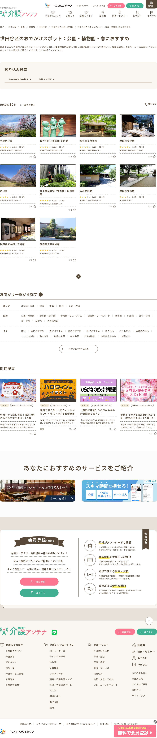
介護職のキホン (13, 650)
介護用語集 (137, 678)
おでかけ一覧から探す (19, 294)
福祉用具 (98, 673)
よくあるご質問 (99, 6)
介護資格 (10, 679)
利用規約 (104, 724)
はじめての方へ (82, 6)
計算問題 (54, 667)
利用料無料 (89, 336)
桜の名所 (109, 330)
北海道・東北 (27, 305)
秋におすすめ (74, 330)
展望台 (38, 321)
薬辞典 (138, 645)
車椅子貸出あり (108, 336)
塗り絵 (53, 662)
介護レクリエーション (59, 644)
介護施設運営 (12, 684)
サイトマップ (138, 695)
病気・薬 (10, 667)
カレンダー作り (57, 656)
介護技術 (10, 656)
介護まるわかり (11, 644)
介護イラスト (98, 644)
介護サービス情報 (15, 673)
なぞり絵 (54, 701)
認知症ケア (11, 662)
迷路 (52, 707)
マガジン (140, 664)
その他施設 (52, 321)
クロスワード (56, 673)
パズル (53, 690)
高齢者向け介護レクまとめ (101, 405)
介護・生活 (99, 656)
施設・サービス (101, 667)
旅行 (23, 330)
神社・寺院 (144, 315)
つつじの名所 (27, 336)
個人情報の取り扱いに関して (80, 724)
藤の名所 (44, 336)
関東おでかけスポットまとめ (22, 405)
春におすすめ (37, 330)
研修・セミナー (143, 651)
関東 (42, 305)
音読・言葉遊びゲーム (61, 684)
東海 (52, 305)
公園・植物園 (27, 315)
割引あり (125, 336)
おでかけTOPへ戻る (78, 349)
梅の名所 (74, 336)
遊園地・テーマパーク (99, 315)
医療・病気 (99, 662)
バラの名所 (124, 330)
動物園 (118, 315)
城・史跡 (25, 321)
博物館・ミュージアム (72, 315)
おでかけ (140, 658)
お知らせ (136, 690)
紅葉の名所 (59, 336)
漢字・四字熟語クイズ (61, 679)
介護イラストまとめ (59, 405)
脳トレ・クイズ (57, 650)
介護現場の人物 (101, 650)
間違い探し (55, 696)
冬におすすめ (93, 330)
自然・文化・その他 (104, 679)
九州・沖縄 (74, 305)
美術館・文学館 (47, 315)
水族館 (130, 315)
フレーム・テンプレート (106, 684)
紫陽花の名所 (142, 330)
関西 (61, 305)
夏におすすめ (56, 330)
